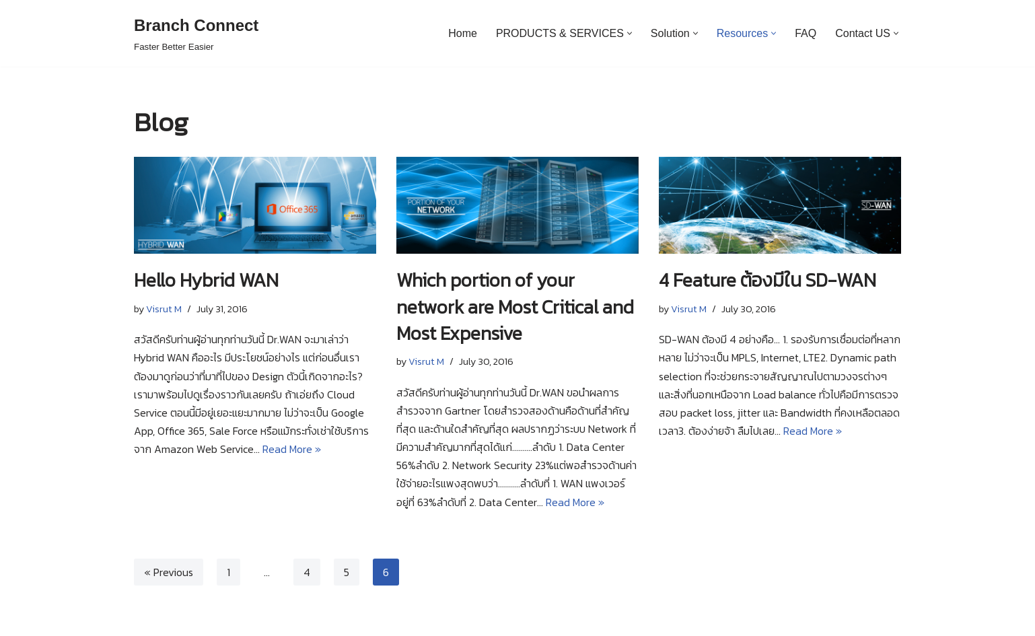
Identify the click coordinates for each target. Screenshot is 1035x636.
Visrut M (164, 309)
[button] (629, 33)
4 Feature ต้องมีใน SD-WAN (767, 280)
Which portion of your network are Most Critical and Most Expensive (515, 306)
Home (462, 33)
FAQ (805, 33)
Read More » (291, 449)
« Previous (168, 572)
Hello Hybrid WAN (206, 280)
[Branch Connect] (196, 33)
